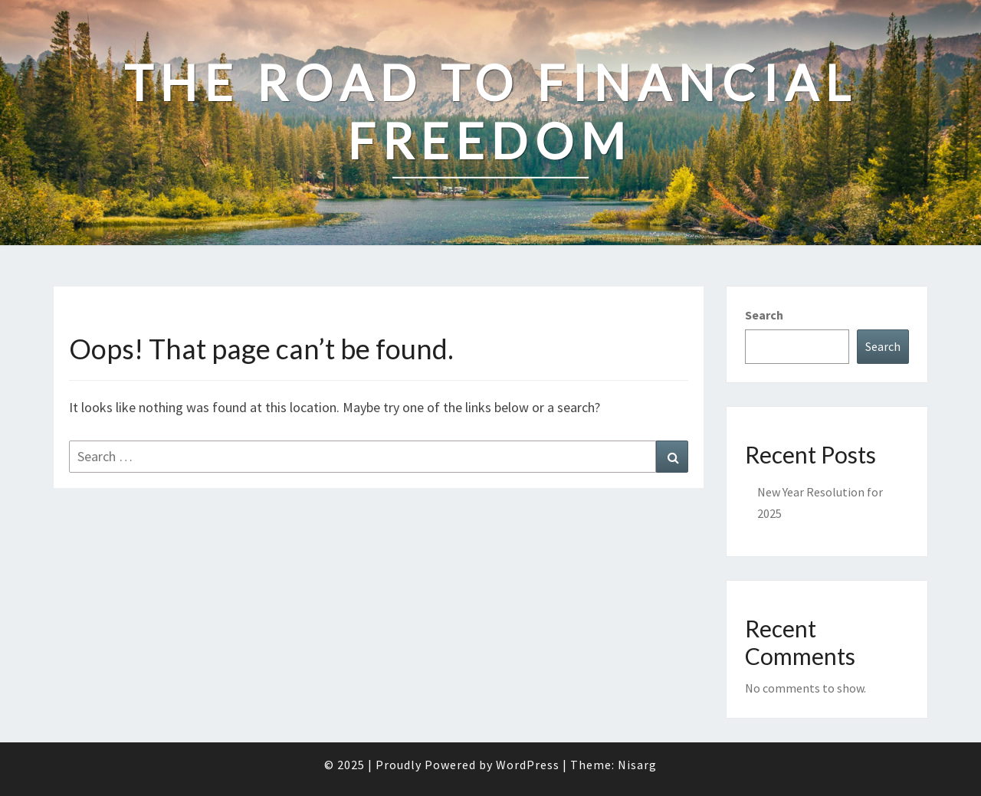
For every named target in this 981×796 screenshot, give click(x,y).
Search (764, 315)
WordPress (527, 764)
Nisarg (637, 764)
